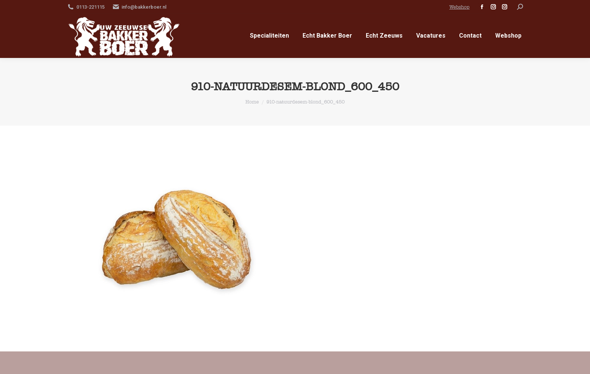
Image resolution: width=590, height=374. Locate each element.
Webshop (459, 7)
